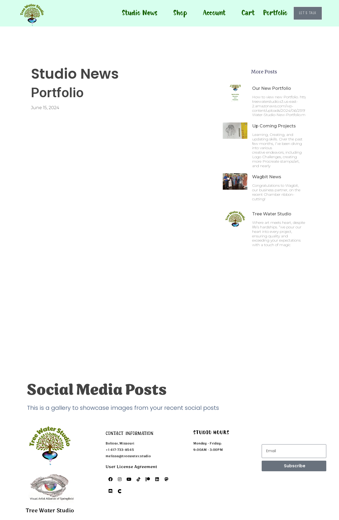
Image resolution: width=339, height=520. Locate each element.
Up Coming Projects (274, 125)
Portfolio (275, 13)
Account (214, 13)
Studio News (139, 13)
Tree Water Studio (271, 213)
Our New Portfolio (271, 88)
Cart (247, 13)
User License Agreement (131, 467)
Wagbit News (266, 176)
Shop (180, 13)
